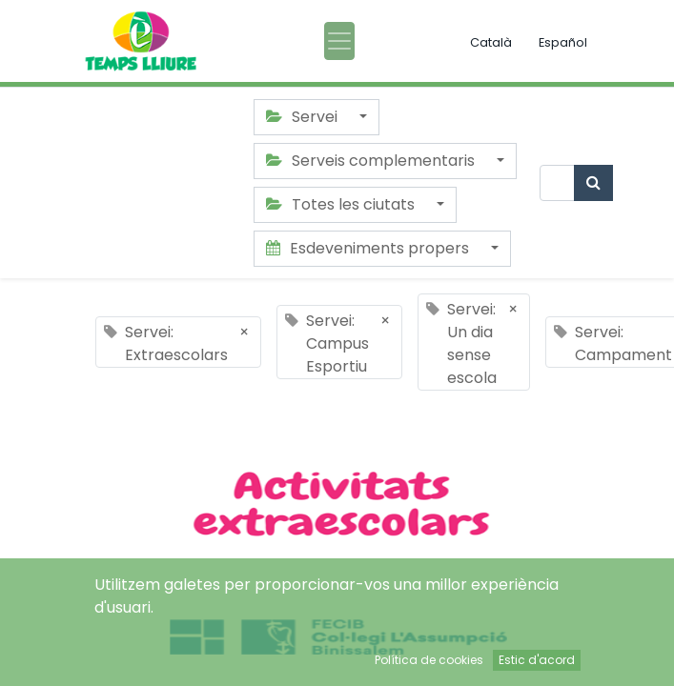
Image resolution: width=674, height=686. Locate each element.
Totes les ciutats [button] (342, 204)
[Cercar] (593, 183)
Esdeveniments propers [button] (369, 248)
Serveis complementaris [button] (372, 161)
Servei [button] (303, 117)
